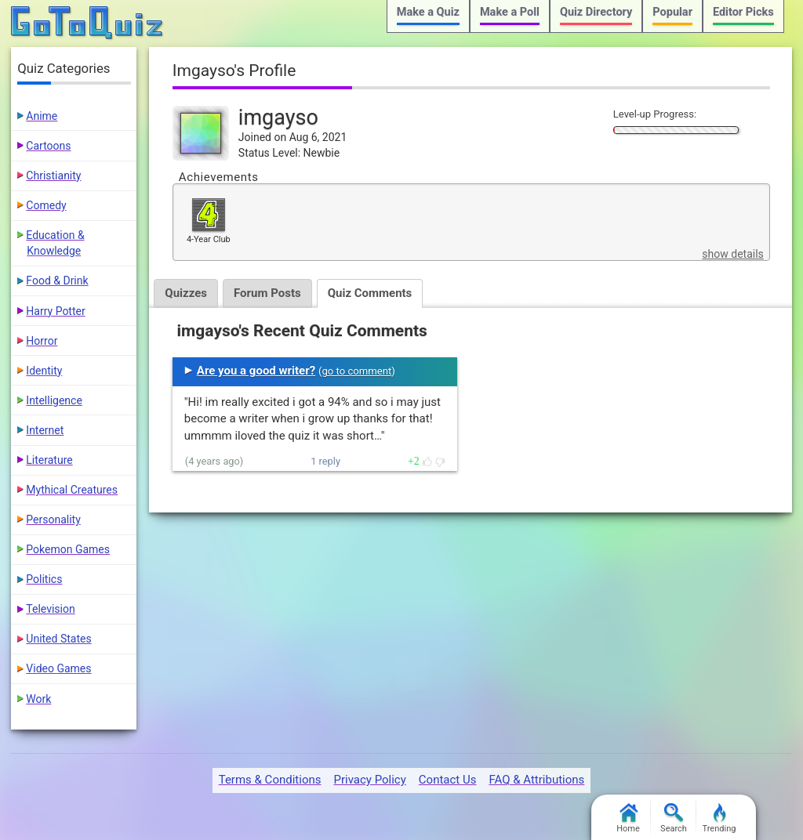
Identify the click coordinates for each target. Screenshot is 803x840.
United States (58, 638)
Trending (719, 818)
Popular (672, 12)
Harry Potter (55, 311)
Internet (45, 430)
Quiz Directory (596, 12)
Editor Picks (743, 12)
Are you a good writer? (256, 371)
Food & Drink (57, 280)
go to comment (356, 371)
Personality (53, 519)
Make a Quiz (428, 12)
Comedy (46, 205)
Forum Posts (267, 293)
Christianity (53, 175)
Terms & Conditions (270, 780)
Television (50, 609)
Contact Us (448, 780)
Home (628, 818)
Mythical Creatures (72, 489)
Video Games (58, 668)
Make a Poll (510, 12)
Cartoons (48, 145)
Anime (41, 116)
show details (732, 254)
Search (673, 818)
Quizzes (186, 293)
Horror (41, 341)
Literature (49, 460)
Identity (44, 370)
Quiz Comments (370, 293)
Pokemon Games (68, 549)
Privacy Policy (369, 780)
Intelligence (54, 400)
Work (38, 699)
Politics (44, 579)
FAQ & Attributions (536, 780)
